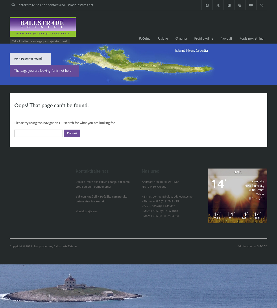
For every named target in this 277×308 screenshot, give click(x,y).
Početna (145, 38)
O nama (181, 38)
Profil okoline (203, 38)
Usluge (163, 38)
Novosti (226, 38)
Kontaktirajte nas (87, 211)
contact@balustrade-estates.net (70, 5)
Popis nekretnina (251, 38)
